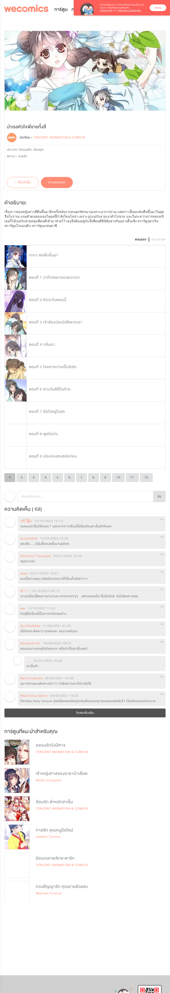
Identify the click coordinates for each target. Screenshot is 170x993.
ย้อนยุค (39, 149)
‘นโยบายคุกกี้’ (106, 10)
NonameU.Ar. (30, 643)
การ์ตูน (61, 9)
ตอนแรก (141, 239)
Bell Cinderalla (31, 678)
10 (118, 477)
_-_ (29, 661)
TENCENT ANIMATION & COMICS (62, 752)
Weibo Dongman (49, 780)
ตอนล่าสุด (158, 239)
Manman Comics (49, 893)
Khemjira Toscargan (35, 556)
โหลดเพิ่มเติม (85, 713)
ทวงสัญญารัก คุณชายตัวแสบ (62, 886)
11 (132, 477)
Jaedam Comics (48, 836)
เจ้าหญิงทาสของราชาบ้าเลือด (62, 773)
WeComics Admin (34, 696)
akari (24, 573)
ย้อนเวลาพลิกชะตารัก (55, 858)
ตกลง (158, 7)
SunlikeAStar (30, 626)
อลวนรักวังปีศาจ (51, 745)
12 (146, 477)
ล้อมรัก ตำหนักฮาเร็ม (54, 801)
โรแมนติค (25, 149)
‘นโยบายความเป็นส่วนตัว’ (129, 10)
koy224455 (29, 538)
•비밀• (26, 521)
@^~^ (24, 591)
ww (22, 608)
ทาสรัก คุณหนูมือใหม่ (54, 830)
